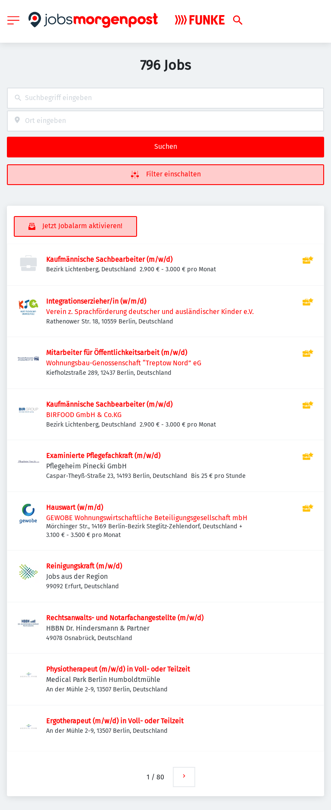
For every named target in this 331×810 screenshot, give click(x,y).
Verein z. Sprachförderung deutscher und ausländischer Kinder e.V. (150, 312)
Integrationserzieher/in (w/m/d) (96, 301)
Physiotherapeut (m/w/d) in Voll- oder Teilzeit (118, 669)
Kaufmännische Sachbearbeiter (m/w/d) (109, 259)
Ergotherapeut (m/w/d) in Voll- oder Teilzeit (115, 721)
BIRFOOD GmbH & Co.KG (84, 415)
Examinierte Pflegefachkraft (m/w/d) (103, 456)
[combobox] (165, 98)
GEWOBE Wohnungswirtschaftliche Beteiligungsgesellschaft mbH (146, 518)
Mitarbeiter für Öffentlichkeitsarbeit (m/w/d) (116, 352)
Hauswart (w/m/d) (74, 507)
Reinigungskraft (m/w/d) (84, 566)
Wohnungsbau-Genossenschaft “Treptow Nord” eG (123, 363)
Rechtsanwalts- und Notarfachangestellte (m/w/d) (124, 618)
